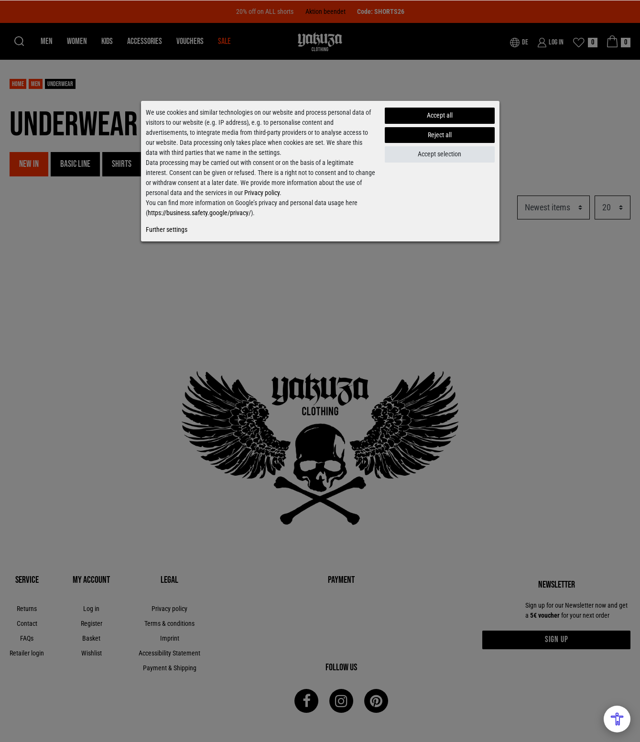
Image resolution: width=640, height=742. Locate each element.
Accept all (440, 115)
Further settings (166, 229)
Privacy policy (262, 192)
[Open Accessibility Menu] (617, 719)
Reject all (440, 135)
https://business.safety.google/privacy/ (199, 213)
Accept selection (439, 154)
